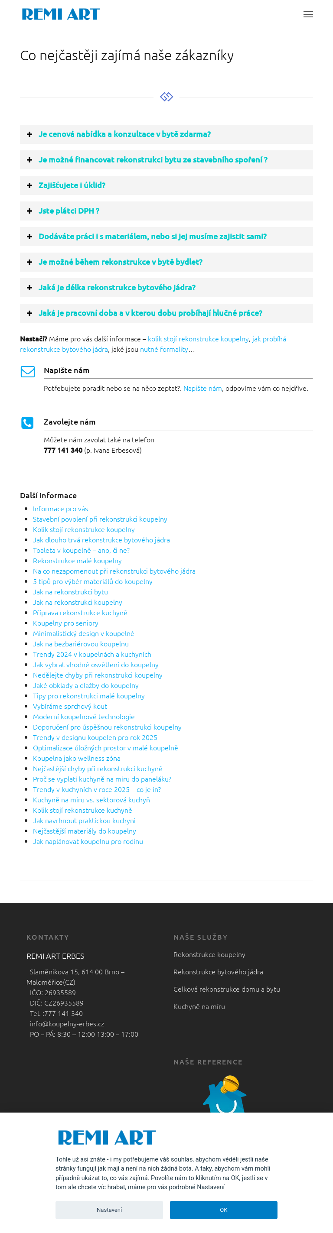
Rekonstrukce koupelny (209, 954)
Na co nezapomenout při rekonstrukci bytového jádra (114, 570)
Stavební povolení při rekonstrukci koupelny (100, 518)
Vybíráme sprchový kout (70, 706)
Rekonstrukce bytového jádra (218, 971)
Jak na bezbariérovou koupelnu (81, 643)
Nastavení (109, 1210)
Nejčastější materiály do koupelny (84, 830)
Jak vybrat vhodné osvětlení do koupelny (96, 664)
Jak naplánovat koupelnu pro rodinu (88, 841)
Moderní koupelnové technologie (84, 716)
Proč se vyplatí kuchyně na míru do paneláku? (102, 778)
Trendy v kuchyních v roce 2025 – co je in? (97, 789)
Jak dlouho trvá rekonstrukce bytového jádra (101, 539)
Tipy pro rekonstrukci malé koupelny (89, 695)
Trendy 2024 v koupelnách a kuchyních (92, 654)
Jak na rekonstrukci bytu (70, 591)
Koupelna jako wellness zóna (77, 758)
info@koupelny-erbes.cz (65, 1023)
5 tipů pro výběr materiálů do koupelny (93, 581)
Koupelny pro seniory (65, 622)
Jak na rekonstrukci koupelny (77, 602)
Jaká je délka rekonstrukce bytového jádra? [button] (111, 287)
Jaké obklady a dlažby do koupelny (86, 685)
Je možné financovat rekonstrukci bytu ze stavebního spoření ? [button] (147, 159)
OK (223, 1210)
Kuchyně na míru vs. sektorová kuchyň (91, 799)
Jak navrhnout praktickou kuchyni (84, 820)
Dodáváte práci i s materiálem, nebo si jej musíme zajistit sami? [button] (146, 236)
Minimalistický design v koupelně (83, 633)
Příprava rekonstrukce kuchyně (80, 612)
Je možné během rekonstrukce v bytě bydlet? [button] (114, 261)
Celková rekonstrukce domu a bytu (226, 988)
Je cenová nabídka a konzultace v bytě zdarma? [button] (118, 134)
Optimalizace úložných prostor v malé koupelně (105, 747)
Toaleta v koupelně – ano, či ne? (81, 550)
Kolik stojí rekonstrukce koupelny (84, 529)
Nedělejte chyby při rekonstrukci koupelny (98, 674)
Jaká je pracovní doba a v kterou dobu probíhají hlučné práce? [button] (144, 313)
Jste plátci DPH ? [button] (62, 210)
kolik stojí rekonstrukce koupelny (198, 338)
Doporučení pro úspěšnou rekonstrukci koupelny (107, 726)
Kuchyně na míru (199, 1006)
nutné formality (164, 349)
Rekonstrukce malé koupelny (77, 560)
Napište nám (202, 388)
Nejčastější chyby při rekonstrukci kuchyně (98, 768)
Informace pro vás (60, 508)
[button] (308, 14)
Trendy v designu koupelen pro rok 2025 (95, 737)
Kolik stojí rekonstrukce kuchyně (82, 809)
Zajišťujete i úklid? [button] (65, 185)
